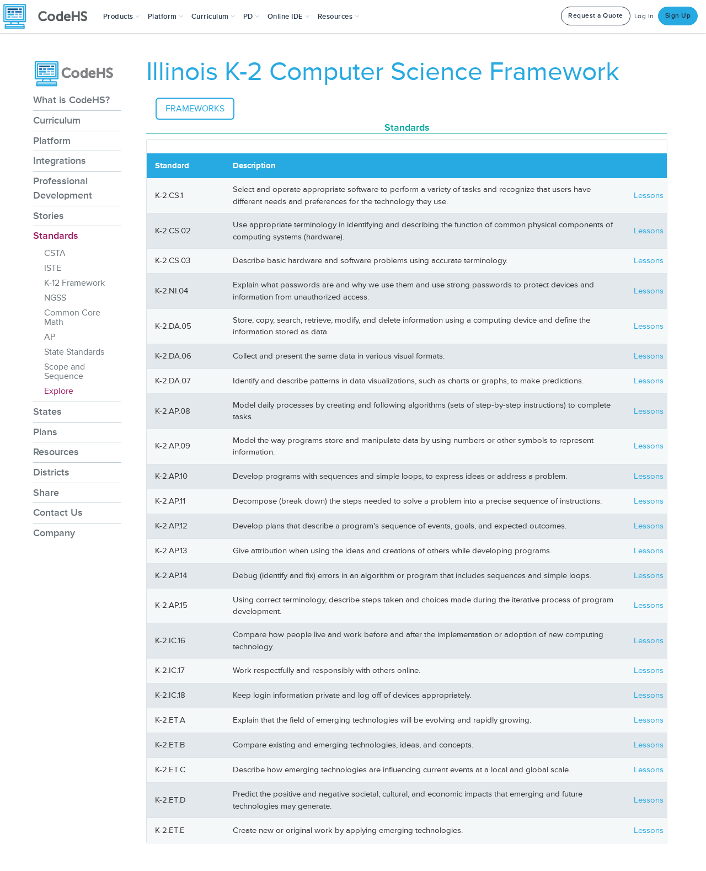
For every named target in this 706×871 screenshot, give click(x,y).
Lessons (649, 195)
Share (46, 493)
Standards (55, 235)
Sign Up (678, 16)
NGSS (55, 297)
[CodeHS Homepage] (49, 16)
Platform (52, 141)
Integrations (59, 160)
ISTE (52, 268)
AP (49, 337)
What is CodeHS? (71, 100)
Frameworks (194, 108)
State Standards (74, 351)
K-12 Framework (74, 282)
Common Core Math (72, 317)
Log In (644, 16)
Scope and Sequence (64, 371)
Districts (51, 472)
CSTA (55, 253)
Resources (56, 452)
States (47, 411)
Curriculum (57, 120)
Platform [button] (166, 16)
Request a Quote (595, 16)
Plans (45, 432)
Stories (48, 216)
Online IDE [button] (289, 16)
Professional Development (62, 188)
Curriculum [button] (213, 16)
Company (54, 533)
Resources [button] (339, 16)
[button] (121, 16)
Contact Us (58, 512)
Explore (58, 391)
